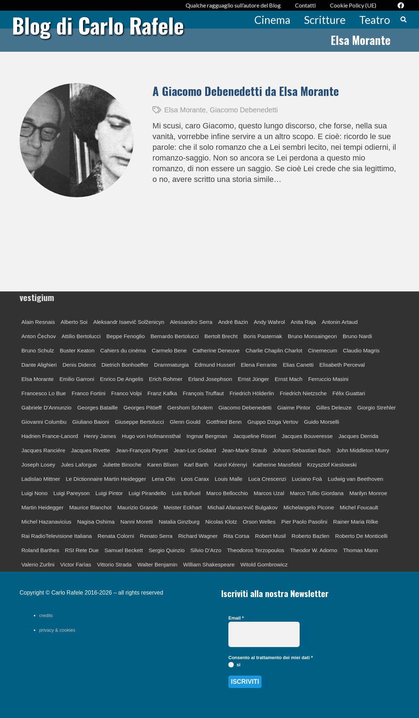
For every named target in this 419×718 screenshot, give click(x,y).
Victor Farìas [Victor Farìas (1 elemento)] (75, 564)
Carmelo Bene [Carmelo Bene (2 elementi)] (169, 350)
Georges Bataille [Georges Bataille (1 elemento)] (97, 407)
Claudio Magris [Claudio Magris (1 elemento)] (361, 350)
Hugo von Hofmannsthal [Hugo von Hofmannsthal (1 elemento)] (151, 436)
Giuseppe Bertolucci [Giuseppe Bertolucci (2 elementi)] (139, 422)
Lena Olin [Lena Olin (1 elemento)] (163, 479)
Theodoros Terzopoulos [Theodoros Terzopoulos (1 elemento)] (255, 550)
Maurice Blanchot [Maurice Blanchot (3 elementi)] (90, 507)
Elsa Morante (185, 110)
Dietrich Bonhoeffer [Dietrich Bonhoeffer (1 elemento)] (125, 365)
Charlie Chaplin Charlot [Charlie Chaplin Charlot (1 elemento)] (273, 350)
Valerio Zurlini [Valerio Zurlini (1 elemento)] (38, 564)
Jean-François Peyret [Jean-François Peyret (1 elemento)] (142, 450)
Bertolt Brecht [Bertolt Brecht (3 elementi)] (221, 336)
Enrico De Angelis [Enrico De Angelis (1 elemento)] (121, 379)
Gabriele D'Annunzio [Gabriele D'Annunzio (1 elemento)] (46, 407)
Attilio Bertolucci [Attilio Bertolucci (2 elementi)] (81, 336)
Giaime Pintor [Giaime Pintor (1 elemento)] (293, 407)
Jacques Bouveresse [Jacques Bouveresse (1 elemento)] (307, 436)
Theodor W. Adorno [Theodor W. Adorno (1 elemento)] (313, 550)
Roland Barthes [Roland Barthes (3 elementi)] (40, 550)
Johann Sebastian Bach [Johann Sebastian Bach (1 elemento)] (302, 450)
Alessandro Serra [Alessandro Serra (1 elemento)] (191, 322)
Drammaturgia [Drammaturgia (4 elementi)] (171, 365)
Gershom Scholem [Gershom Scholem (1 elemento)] (190, 407)
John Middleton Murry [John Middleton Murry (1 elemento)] (362, 450)
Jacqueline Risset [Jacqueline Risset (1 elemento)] (254, 436)
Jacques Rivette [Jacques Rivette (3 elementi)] (90, 450)
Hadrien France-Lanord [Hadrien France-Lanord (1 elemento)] (49, 436)
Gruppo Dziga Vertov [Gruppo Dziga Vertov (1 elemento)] (272, 422)
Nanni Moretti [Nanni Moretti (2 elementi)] (136, 522)
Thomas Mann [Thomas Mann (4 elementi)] (360, 550)
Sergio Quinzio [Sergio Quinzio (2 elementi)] (167, 550)
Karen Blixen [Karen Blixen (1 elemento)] (162, 465)
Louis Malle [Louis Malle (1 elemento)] (229, 479)
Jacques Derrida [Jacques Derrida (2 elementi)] (358, 436)
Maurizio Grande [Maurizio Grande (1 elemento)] (137, 507)
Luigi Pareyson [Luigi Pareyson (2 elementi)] (71, 493)
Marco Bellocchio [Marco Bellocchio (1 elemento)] (227, 493)
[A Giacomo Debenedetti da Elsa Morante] (77, 88)
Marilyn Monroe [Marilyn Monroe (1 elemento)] (368, 493)
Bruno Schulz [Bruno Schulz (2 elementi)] (37, 350)
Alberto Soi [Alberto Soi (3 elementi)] (74, 322)
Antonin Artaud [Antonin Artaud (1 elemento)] (340, 322)
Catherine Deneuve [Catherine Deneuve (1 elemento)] (216, 350)
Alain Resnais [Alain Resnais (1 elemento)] (38, 322)
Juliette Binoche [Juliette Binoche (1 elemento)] (122, 465)
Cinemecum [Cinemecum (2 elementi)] (322, 350)
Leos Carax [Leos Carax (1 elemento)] (195, 479)
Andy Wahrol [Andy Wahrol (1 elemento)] (269, 322)
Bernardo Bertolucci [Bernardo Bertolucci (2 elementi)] (174, 336)
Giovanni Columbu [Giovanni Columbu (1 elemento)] (44, 422)
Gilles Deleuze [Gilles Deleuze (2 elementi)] (333, 407)
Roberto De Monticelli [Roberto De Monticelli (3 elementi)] (361, 536)
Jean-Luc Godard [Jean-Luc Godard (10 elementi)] (195, 450)
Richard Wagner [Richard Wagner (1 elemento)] (198, 536)
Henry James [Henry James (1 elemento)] (100, 436)
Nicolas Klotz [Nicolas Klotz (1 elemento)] (221, 522)
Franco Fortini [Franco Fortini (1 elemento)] (88, 393)
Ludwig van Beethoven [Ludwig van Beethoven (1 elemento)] (355, 479)
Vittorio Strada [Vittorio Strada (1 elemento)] (114, 564)
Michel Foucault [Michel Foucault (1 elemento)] (359, 507)
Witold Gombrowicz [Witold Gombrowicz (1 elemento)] (264, 564)
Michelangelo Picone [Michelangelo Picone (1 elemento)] (308, 507)
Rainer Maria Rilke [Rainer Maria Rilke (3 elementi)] (355, 522)
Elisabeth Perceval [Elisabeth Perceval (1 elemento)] (341, 365)
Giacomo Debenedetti (244, 110)
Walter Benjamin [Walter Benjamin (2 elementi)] (157, 564)
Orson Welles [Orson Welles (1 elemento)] (259, 522)
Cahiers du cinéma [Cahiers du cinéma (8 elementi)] (123, 350)
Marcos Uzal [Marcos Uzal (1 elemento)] (269, 493)
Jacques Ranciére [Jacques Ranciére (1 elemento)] (43, 450)
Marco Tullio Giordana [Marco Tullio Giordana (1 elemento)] (317, 493)
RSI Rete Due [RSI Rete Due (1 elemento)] (82, 550)
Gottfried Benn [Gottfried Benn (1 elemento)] (224, 422)
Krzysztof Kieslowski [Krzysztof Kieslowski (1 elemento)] (332, 465)
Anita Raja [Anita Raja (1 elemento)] (303, 322)
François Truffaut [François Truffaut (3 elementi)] (203, 393)
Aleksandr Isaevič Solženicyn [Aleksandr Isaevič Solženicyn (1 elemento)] (128, 322)
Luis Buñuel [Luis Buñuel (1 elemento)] (186, 493)
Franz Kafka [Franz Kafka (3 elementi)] (162, 393)
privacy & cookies (57, 630)
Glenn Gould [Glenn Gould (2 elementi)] (185, 422)
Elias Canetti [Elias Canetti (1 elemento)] (298, 365)
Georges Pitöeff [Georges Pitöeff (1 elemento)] (143, 407)
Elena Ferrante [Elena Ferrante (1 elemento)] (259, 365)
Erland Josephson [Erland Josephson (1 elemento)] (210, 379)
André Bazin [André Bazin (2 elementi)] (233, 322)
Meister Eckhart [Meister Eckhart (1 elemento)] (183, 507)
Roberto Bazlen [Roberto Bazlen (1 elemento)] (310, 536)
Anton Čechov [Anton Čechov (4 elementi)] (38, 336)
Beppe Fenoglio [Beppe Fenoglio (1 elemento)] (125, 336)
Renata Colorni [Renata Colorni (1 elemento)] (116, 536)
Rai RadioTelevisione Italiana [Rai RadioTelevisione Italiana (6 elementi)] (56, 536)
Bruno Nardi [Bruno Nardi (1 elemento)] (357, 336)
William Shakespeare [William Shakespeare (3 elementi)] (209, 564)
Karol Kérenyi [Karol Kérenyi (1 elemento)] (230, 465)
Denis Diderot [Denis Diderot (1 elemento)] (78, 365)
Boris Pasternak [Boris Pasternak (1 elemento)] (262, 336)
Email (236, 618)
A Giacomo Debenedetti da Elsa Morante (245, 90)
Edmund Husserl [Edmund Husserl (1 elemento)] (215, 365)
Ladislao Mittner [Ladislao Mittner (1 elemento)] (40, 479)
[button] (403, 20)
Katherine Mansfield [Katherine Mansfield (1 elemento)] (277, 465)
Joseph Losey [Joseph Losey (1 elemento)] (38, 465)
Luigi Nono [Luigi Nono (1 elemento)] (34, 493)
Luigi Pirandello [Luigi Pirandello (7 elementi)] (147, 493)
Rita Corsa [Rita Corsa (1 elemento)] (236, 536)
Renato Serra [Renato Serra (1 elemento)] (156, 536)
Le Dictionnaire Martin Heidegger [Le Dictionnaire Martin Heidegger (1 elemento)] (106, 479)
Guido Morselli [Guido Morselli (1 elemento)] (321, 422)
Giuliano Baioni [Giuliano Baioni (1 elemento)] (90, 422)
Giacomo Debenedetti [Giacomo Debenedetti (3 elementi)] (244, 407)
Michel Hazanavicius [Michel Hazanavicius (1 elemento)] (46, 522)
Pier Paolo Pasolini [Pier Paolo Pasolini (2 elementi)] (304, 522)
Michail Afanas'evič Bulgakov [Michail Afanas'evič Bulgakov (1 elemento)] (242, 507)
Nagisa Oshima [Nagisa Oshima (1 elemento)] (95, 522)
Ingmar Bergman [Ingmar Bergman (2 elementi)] (206, 436)
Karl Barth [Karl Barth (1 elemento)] (196, 465)
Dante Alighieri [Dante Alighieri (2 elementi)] (39, 365)
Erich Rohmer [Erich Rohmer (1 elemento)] (165, 379)
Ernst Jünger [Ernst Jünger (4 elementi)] (253, 379)
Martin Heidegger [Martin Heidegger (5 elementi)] (42, 507)
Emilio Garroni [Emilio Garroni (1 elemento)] (77, 379)
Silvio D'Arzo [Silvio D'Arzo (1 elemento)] (205, 550)
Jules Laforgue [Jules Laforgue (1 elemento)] (79, 465)
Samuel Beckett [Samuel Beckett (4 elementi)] (123, 550)
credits (46, 615)
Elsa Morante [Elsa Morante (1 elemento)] (37, 379)
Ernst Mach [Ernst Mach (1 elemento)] (288, 379)
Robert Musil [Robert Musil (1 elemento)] (270, 536)
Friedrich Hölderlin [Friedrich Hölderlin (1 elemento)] (251, 393)
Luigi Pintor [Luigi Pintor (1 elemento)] (109, 493)
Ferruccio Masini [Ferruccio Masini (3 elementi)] (328, 379)
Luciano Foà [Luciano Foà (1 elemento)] (307, 479)
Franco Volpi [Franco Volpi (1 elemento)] (126, 393)
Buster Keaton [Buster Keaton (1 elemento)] (77, 350)
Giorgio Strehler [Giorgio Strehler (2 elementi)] (376, 407)
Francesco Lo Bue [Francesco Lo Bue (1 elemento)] (43, 393)
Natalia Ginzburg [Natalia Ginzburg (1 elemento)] (179, 522)
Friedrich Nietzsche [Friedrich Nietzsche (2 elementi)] (303, 393)
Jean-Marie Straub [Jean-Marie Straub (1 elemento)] (244, 450)
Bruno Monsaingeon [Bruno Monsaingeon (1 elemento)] (312, 336)
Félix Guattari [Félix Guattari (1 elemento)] (348, 393)
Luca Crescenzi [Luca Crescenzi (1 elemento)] (267, 479)
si (234, 664)
